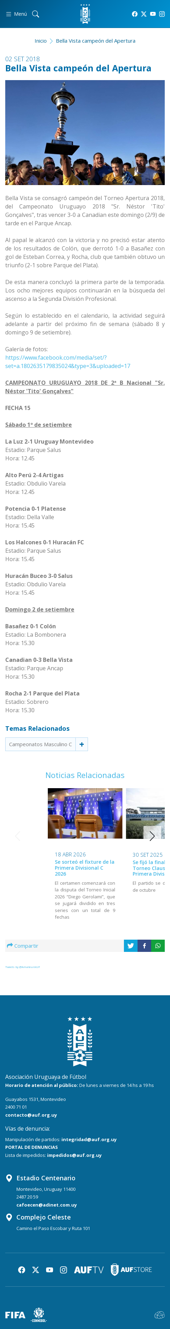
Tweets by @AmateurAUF (22, 967)
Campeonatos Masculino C (40, 744)
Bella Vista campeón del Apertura (95, 40)
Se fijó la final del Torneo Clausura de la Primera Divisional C (121, 868)
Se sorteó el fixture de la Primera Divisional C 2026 (45, 867)
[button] (152, 836)
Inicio (41, 40)
